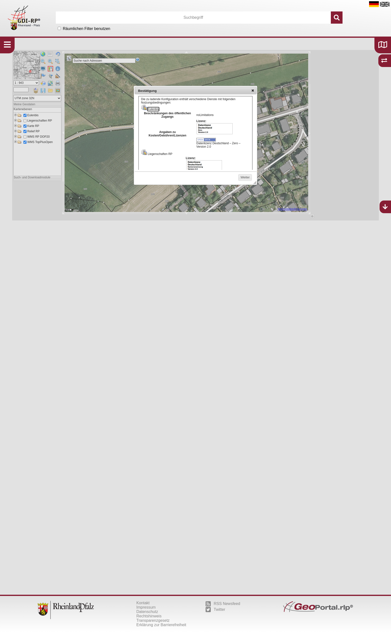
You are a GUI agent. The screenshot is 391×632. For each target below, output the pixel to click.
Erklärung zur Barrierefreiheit (161, 625)
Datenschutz (147, 612)
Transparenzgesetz (153, 620)
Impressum (146, 607)
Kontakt (143, 603)
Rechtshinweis (149, 616)
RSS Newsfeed (223, 604)
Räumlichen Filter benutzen (86, 29)
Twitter (215, 610)
